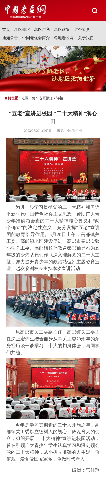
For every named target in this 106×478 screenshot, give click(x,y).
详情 (59, 98)
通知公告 (10, 38)
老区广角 (42, 29)
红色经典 (82, 29)
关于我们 (86, 38)
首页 (6, 29)
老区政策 (62, 29)
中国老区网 (73, 130)
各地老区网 (64, 38)
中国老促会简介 (36, 38)
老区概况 (22, 29)
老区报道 (46, 98)
